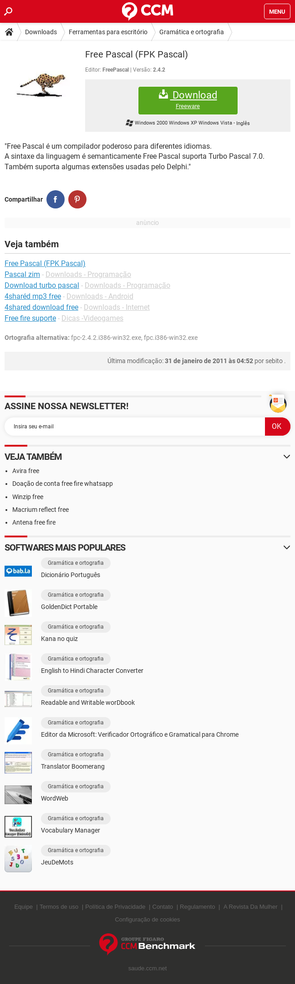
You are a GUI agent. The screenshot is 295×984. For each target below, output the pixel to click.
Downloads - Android (99, 296)
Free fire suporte (30, 318)
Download (188, 99)
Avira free (25, 470)
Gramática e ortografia (191, 32)
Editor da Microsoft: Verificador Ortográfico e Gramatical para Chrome (140, 734)
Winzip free (27, 496)
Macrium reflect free (40, 509)
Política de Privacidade (115, 906)
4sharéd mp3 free (33, 296)
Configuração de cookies (147, 919)
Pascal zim (22, 274)
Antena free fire (34, 522)
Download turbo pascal (42, 285)
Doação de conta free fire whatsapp (62, 483)
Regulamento (197, 906)
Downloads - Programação (88, 274)
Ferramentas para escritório (108, 32)
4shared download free (41, 307)
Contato (163, 906)
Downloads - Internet (117, 307)
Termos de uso (59, 906)
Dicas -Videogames (92, 318)
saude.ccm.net (147, 968)
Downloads (41, 32)
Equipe (23, 906)
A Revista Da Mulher (251, 906)
